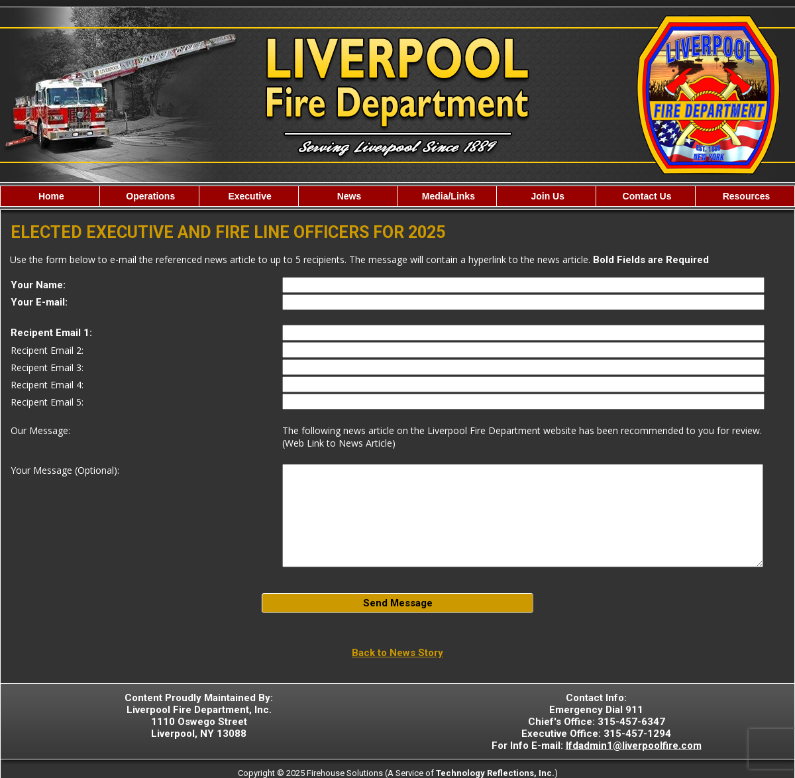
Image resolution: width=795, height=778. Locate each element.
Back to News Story (397, 653)
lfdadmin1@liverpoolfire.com (634, 745)
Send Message (398, 603)
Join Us (546, 196)
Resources (745, 196)
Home (50, 196)
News (348, 196)
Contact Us (646, 196)
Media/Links (447, 196)
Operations (149, 196)
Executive (249, 196)
